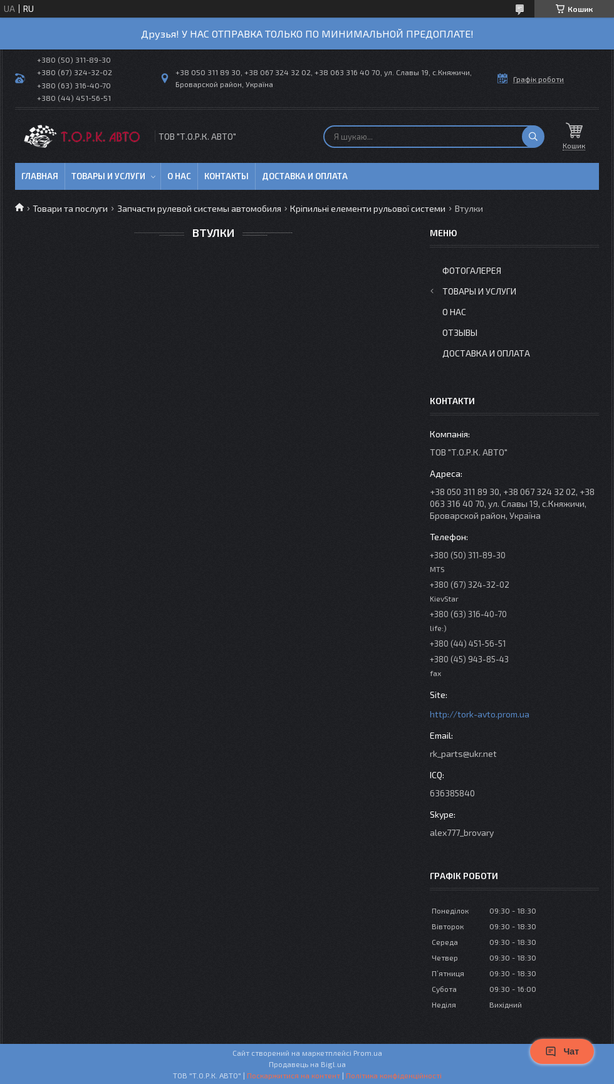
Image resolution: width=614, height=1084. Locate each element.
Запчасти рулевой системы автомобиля (199, 208)
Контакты (226, 176)
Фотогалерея (471, 270)
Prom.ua (367, 1052)
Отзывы (459, 332)
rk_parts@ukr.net (463, 753)
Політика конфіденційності (394, 1075)
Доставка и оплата (305, 176)
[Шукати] (533, 136)
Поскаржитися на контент (293, 1075)
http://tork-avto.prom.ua (479, 714)
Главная (39, 176)
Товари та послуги (70, 208)
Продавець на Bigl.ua (307, 1064)
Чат (562, 1051)
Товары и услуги (108, 176)
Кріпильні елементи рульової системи (367, 208)
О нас (179, 176)
